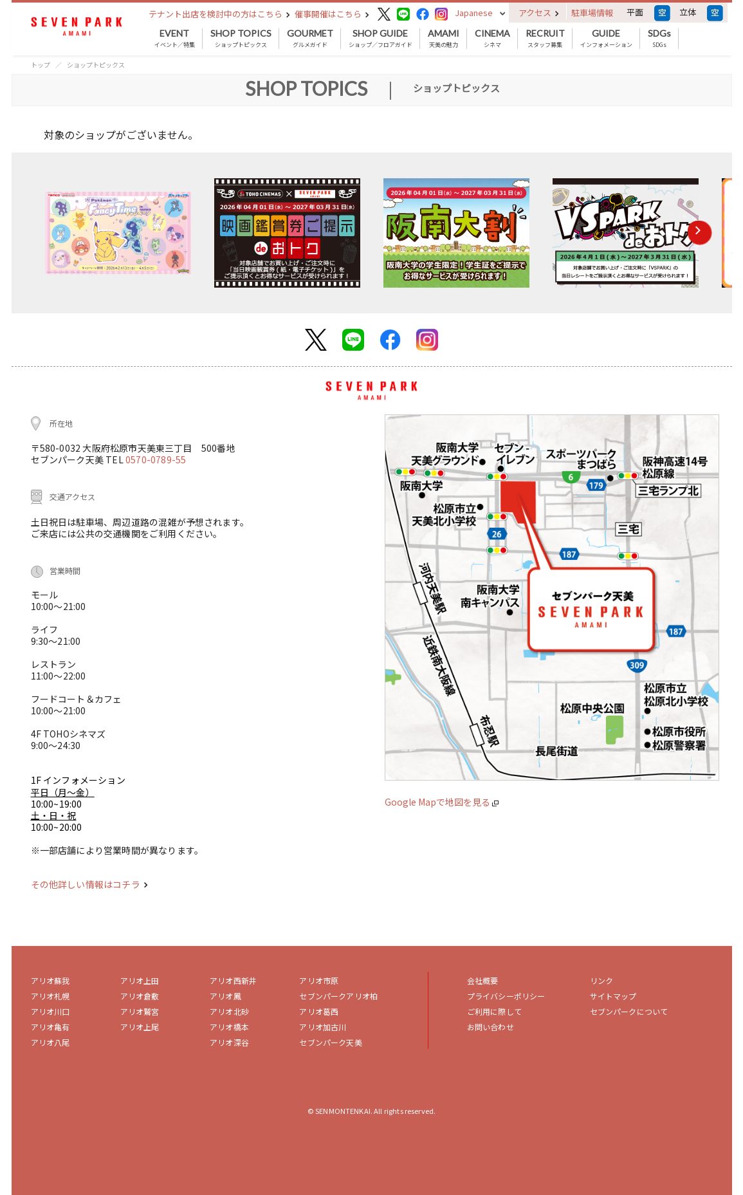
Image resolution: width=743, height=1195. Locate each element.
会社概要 (483, 980)
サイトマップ (613, 995)
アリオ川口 (50, 1011)
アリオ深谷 (229, 1042)
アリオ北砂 (229, 1011)
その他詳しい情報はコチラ (89, 884)
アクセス (538, 12)
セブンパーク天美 (330, 1042)
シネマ (492, 38)
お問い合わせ (490, 1026)
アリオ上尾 (140, 1026)
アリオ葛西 (318, 1011)
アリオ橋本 (229, 1026)
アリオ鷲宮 (140, 1011)
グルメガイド (310, 38)
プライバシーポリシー (506, 995)
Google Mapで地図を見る (442, 801)
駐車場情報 (592, 12)
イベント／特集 (174, 38)
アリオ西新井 (233, 980)
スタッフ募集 (545, 38)
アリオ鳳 (225, 995)
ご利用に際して (494, 1011)
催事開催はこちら (332, 14)
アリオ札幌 (50, 995)
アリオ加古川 (322, 1026)
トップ (40, 64)
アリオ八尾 (50, 1042)
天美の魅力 (443, 38)
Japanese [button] (474, 12)
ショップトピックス (240, 38)
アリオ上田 (140, 980)
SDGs (659, 38)
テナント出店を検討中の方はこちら (219, 14)
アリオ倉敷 (140, 995)
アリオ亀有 (50, 1026)
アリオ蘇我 (50, 980)
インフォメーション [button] (606, 38)
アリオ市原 (318, 980)
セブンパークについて (629, 1011)
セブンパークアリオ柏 (338, 995)
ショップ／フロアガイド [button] (380, 38)
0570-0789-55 (155, 459)
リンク (601, 980)
